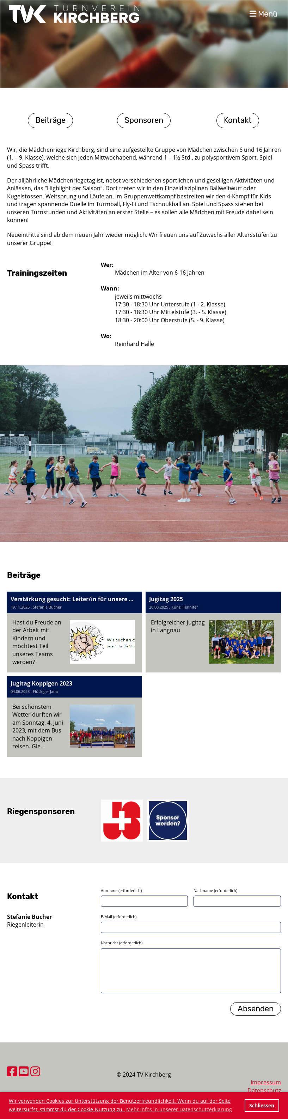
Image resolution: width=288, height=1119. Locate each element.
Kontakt (238, 120)
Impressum (266, 1082)
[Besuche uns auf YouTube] (24, 1071)
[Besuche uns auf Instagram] (35, 1071)
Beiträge (50, 120)
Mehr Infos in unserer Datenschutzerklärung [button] (179, 1109)
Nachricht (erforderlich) (121, 942)
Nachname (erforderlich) (215, 890)
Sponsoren (143, 120)
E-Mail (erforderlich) (118, 916)
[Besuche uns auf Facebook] (12, 1071)
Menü (263, 14)
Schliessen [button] (261, 1105)
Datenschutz (264, 1090)
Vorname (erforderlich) (121, 890)
